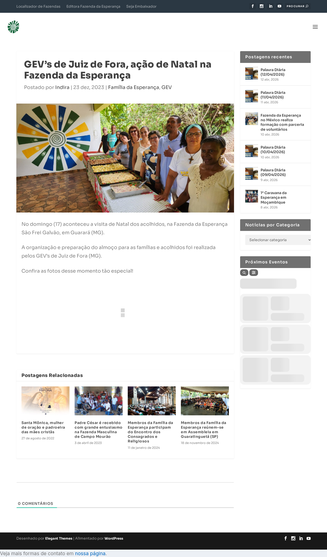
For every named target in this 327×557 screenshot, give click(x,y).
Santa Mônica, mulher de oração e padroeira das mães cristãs (43, 420)
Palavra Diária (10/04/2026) (273, 142)
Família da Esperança (133, 80)
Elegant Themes (58, 531)
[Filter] (253, 265)
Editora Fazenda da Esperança (93, 6)
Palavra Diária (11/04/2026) (273, 87)
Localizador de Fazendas (38, 6)
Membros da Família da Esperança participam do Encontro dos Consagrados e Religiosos (150, 424)
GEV (166, 80)
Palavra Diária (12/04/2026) (273, 64)
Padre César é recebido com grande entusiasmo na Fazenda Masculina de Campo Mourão (99, 422)
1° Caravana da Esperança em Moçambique (274, 190)
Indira (62, 80)
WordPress (113, 531)
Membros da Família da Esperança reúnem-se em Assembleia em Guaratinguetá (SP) (203, 422)
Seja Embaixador (141, 6)
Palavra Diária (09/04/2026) (273, 164)
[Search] (244, 265)
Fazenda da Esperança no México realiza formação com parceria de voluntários (282, 114)
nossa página (90, 546)
